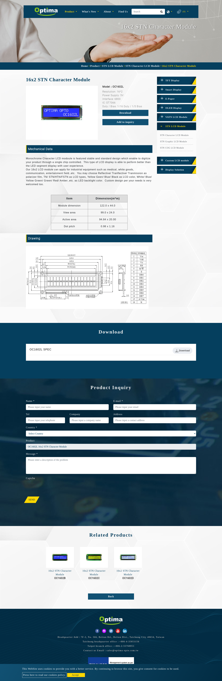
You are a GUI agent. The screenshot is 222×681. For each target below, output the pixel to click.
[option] (62, 113)
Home (84, 66)
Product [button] (70, 11)
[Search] (148, 12)
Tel (27, 414)
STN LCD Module (112, 66)
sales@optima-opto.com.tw (123, 650)
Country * (31, 427)
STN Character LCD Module (143, 66)
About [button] (108, 11)
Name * (30, 401)
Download (125, 113)
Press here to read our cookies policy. (44, 675)
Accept (75, 675)
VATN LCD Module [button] (176, 117)
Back (111, 596)
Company (75, 414)
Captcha (30, 478)
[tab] (176, 81)
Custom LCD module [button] (177, 160)
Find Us (123, 11)
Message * (32, 454)
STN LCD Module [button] (175, 126)
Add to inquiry (125, 122)
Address (117, 414)
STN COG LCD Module (172, 148)
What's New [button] (89, 11)
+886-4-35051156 (129, 641)
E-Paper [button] (170, 99)
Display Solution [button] (174, 170)
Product (95, 66)
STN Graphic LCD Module (173, 141)
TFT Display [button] (172, 80)
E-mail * (118, 401)
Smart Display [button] (173, 89)
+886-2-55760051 (124, 646)
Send (32, 499)
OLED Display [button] (173, 108)
